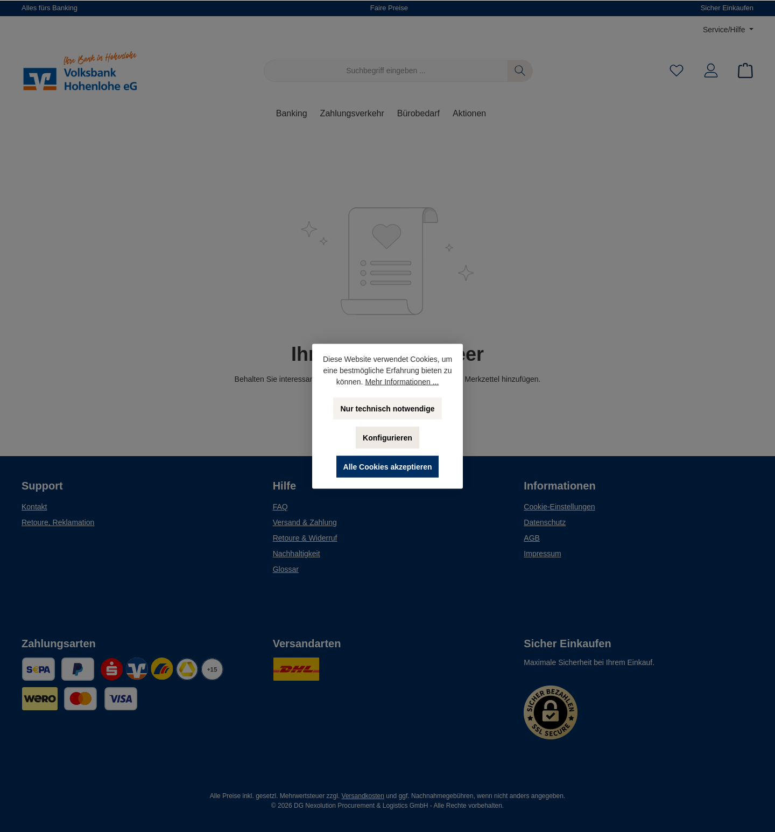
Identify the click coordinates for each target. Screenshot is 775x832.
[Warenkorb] (742, 71)
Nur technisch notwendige (387, 408)
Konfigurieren (387, 437)
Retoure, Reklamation (58, 522)
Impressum (542, 553)
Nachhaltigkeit (296, 553)
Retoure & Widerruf (305, 538)
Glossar (286, 569)
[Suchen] (520, 71)
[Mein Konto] (710, 71)
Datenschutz (545, 522)
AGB (532, 538)
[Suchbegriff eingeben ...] (386, 71)
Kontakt (34, 506)
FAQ (280, 506)
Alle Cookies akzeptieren (387, 466)
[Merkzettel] (676, 71)
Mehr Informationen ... (402, 381)
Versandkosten (363, 796)
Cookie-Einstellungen (559, 506)
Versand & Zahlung (305, 522)
